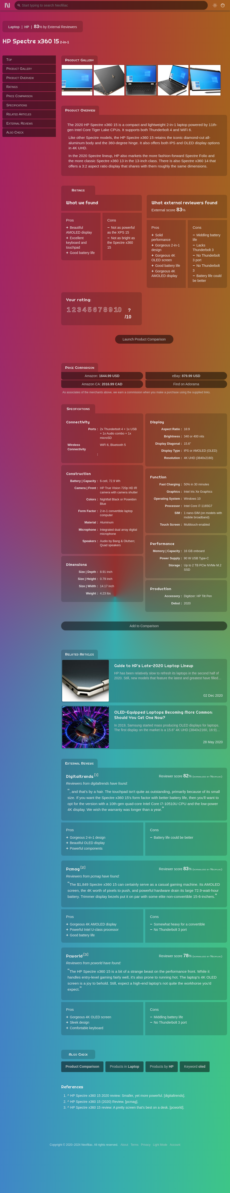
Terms (135, 1144)
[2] (82, 867)
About (124, 1144)
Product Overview (20, 78)
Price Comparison (19, 96)
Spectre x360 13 (110, 161)
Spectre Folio (196, 156)
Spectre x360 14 (194, 161)
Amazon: (102, 376)
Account (175, 1144)
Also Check (15, 132)
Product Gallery (19, 69)
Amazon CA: (102, 384)
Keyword (194, 1066)
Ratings (12, 87)
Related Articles (18, 114)
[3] (85, 954)
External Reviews (19, 123)
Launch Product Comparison (144, 339)
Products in (124, 1066)
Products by (161, 1066)
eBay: (186, 376)
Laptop (14, 27)
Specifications (16, 105)
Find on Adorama (186, 384)
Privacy (145, 1144)
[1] (96, 775)
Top (9, 60)
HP (26, 27)
